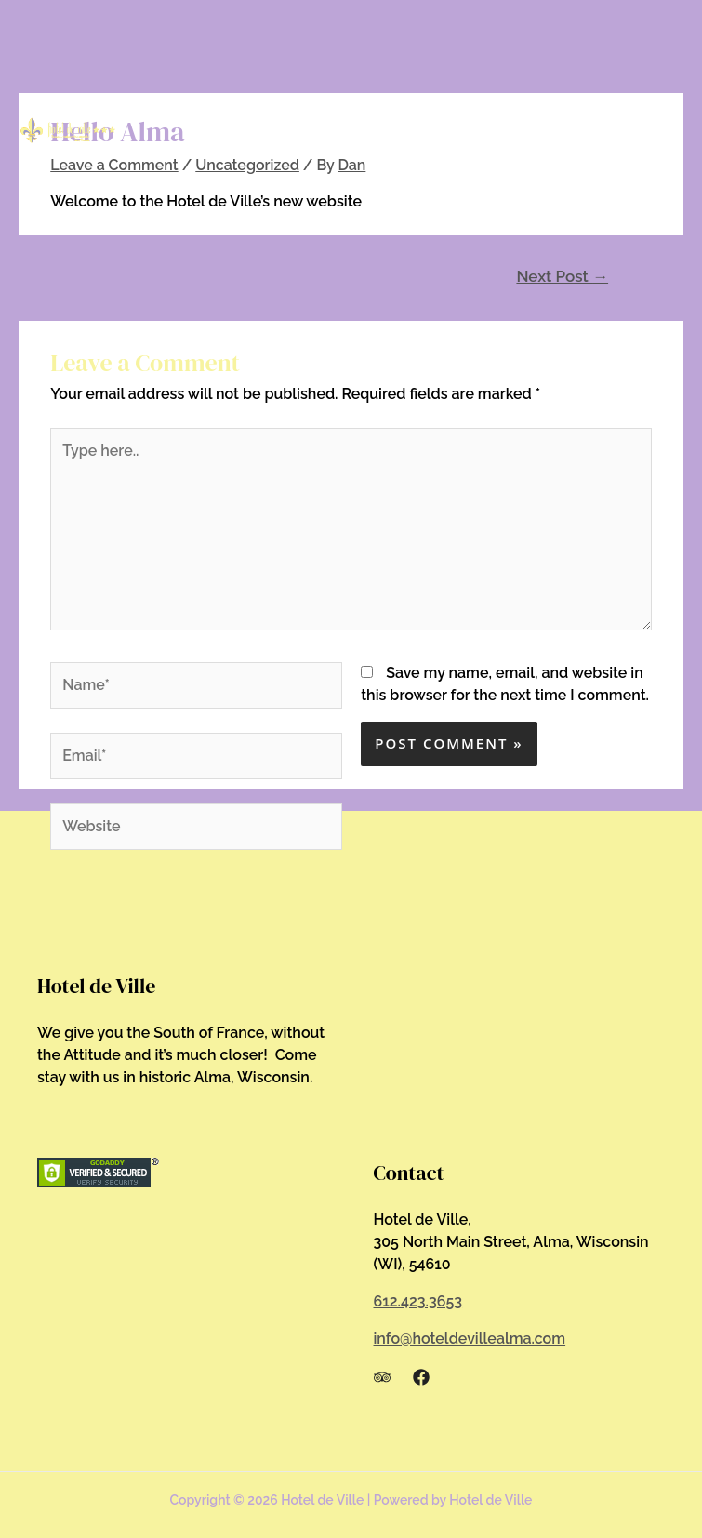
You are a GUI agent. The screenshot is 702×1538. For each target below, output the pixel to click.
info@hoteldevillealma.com (470, 1338)
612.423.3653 (418, 1301)
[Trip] (382, 1377)
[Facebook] (421, 1377)
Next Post (562, 276)
